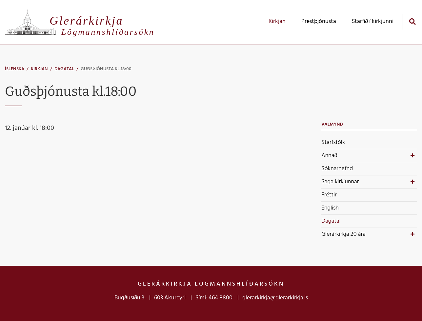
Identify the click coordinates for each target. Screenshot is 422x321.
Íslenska (14, 69)
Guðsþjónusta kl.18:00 (106, 69)
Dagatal (64, 69)
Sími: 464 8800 (213, 298)
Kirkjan (39, 69)
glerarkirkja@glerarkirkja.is (275, 298)
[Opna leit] (412, 21)
